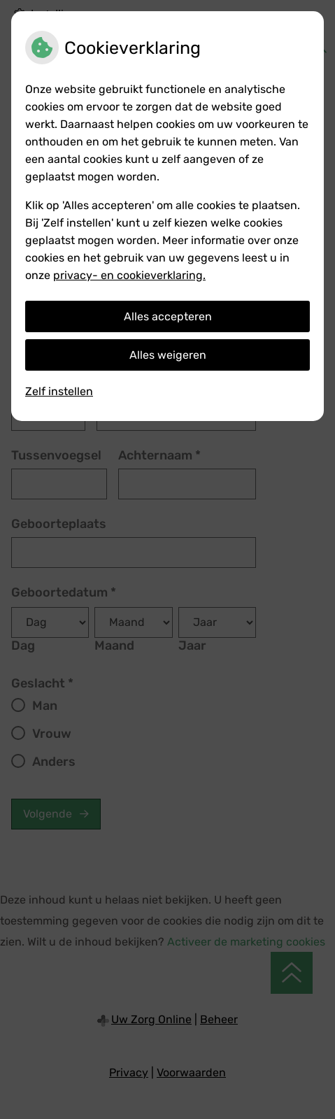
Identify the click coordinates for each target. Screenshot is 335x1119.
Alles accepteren (168, 316)
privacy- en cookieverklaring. (129, 275)
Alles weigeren (167, 355)
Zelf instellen (59, 391)
